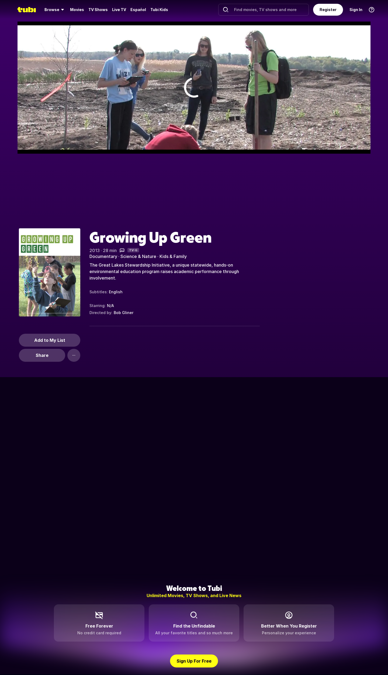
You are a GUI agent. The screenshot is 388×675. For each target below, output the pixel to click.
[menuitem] (55, 9)
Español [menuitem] (138, 9)
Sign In (355, 9)
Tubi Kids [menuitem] (159, 9)
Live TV (119, 9)
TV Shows (98, 9)
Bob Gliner (123, 312)
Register (328, 9)
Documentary (103, 256)
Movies (77, 9)
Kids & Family (173, 256)
